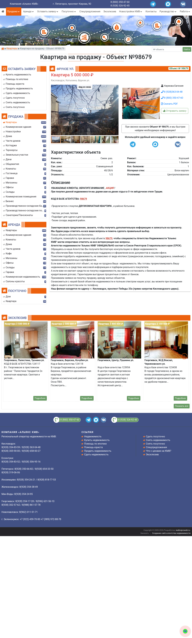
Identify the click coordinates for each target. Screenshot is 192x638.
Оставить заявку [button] (48, 11)
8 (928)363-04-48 (172, 91)
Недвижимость (92, 436)
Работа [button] (185, 11)
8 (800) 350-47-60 (120, 2)
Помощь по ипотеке (95, 443)
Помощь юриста (93, 447)
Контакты (151, 11)
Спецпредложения (89, 11)
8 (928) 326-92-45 (120, 5)
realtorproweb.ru (183, 530)
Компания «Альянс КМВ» (24, 3)
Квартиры (12, 49)
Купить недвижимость (97, 440)
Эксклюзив (109, 11)
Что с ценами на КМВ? (158, 450)
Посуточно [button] (69, 11)
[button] (84, 108)
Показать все (181, 406)
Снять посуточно (155, 443)
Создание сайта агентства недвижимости (171, 533)
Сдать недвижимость (96, 454)
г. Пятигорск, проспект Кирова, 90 (72, 3)
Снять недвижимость (158, 440)
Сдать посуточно (155, 436)
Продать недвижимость (97, 450)
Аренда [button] (28, 11)
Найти (187, 49)
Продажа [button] (13, 11)
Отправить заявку (174, 110)
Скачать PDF (169, 103)
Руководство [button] (168, 11)
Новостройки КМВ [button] (130, 11)
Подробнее (40, 398)
